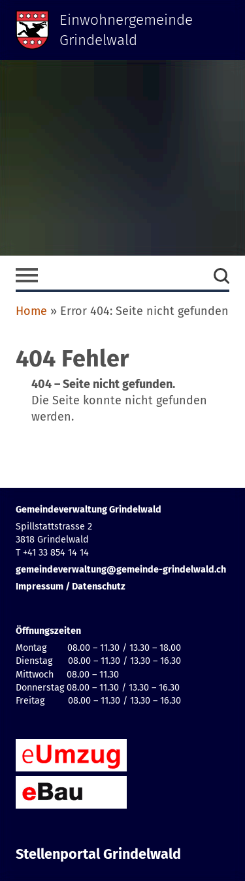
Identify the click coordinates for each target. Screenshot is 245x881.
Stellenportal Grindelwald (98, 854)
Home (31, 311)
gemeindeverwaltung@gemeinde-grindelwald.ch (121, 569)
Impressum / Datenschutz (70, 586)
